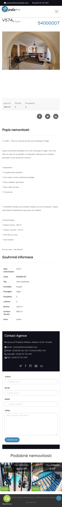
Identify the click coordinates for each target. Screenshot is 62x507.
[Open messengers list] (7, 498)
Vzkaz (7, 410)
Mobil (7, 399)
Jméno (8, 377)
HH (34, 502)
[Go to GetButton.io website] (7, 504)
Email (7, 388)
